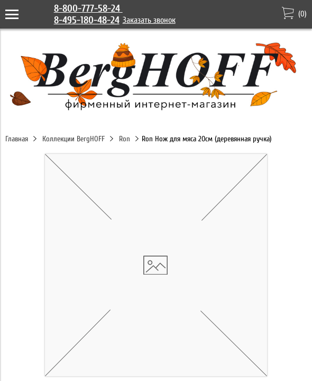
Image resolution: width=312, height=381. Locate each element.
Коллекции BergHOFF (73, 138)
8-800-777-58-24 (88, 8)
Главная (16, 138)
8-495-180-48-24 (87, 20)
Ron (124, 138)
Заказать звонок (149, 20)
